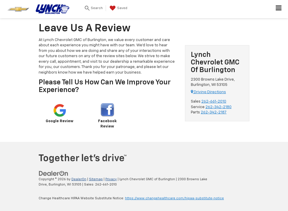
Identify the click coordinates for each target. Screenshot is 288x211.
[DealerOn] (53, 173)
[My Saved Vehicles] (117, 8)
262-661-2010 (213, 101)
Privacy (111, 179)
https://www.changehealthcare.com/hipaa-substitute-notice (174, 198)
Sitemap (96, 179)
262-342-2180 (218, 107)
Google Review (59, 113)
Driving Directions (208, 92)
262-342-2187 (214, 112)
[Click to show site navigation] (279, 9)
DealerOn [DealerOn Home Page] (78, 179)
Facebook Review (107, 116)
